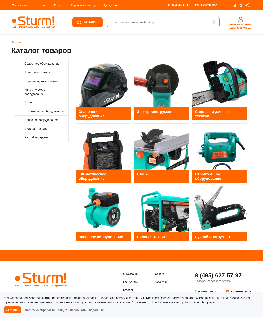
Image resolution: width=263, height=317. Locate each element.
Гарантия (40, 5)
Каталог (128, 289)
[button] (238, 291)
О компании (19, 5)
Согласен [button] (12, 309)
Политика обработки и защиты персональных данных (64, 310)
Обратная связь (238, 291)
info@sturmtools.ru (206, 4)
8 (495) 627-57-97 (179, 4)
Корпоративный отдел (85, 5)
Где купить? (111, 5)
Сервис (58, 5)
